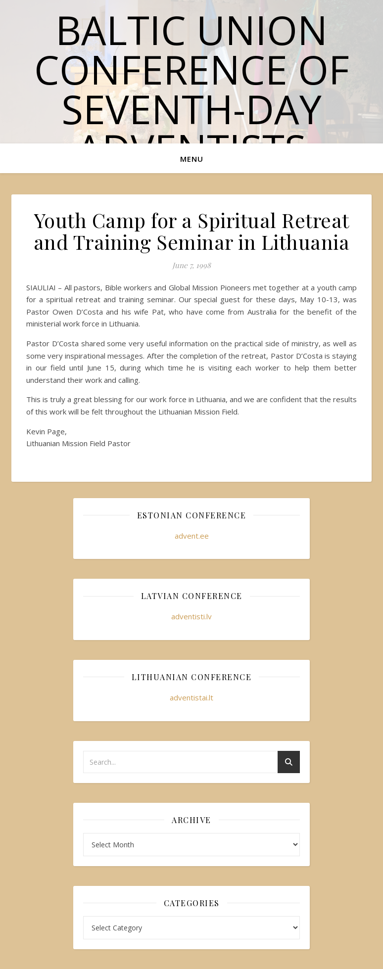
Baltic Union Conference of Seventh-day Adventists (191, 88)
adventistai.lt (191, 697)
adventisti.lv (191, 616)
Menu (191, 159)
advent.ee (192, 536)
